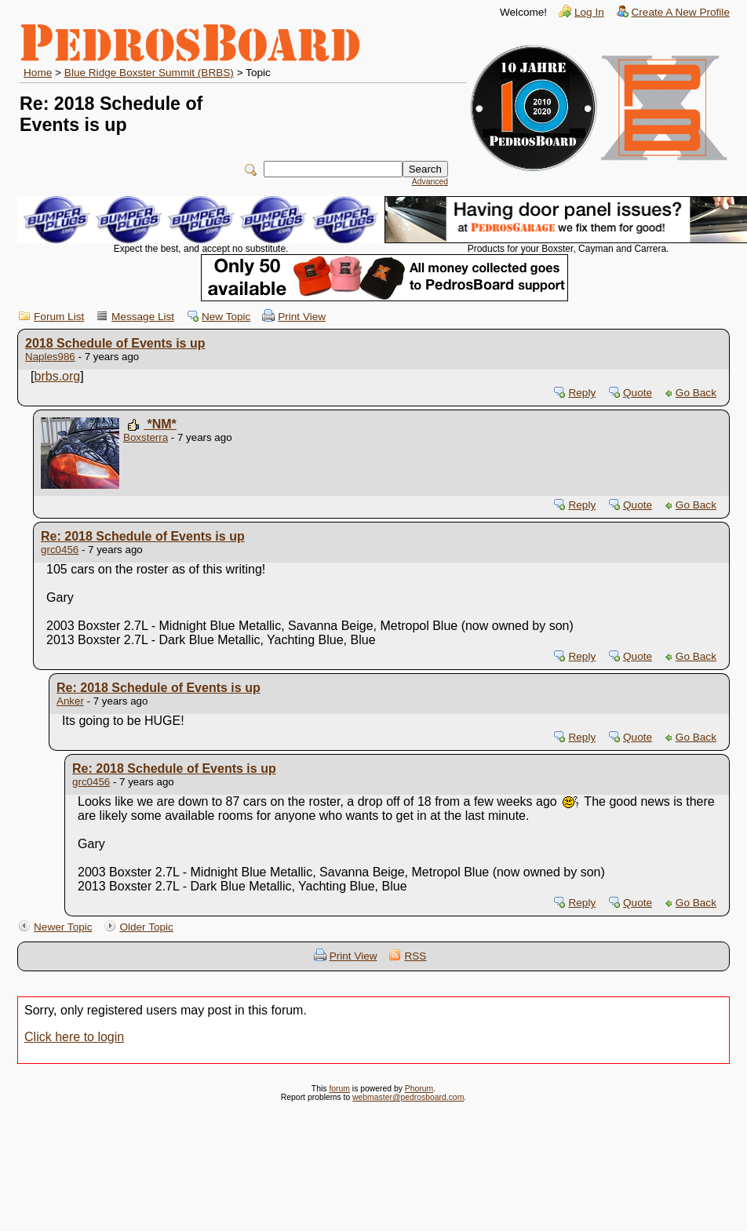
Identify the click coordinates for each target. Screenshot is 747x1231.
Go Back (696, 393)
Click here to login (74, 1036)
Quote (637, 393)
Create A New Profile (681, 12)
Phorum (419, 1088)
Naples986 (50, 356)
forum (339, 1088)
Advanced (430, 181)
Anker (70, 701)
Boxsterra (145, 437)
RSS (415, 956)
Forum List (59, 316)
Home (38, 72)
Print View (302, 316)
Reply (582, 393)
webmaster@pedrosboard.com (408, 1097)
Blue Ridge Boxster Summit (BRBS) (149, 72)
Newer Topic (63, 927)
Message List (142, 316)
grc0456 (59, 549)
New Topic (226, 316)
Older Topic (146, 927)
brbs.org (58, 376)
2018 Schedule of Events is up (115, 343)
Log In (589, 12)
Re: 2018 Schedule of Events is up (143, 536)
